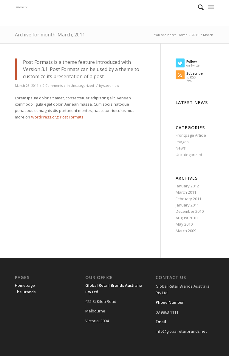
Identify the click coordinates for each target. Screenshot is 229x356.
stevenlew (111, 86)
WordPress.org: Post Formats (57, 117)
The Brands (25, 292)
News (181, 148)
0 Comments (53, 86)
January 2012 (187, 186)
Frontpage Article (191, 135)
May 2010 (184, 224)
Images (182, 141)
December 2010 (190, 211)
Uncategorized (82, 86)
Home (183, 35)
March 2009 (186, 230)
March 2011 (186, 192)
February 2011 (188, 198)
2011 (195, 35)
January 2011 (187, 205)
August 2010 (186, 218)
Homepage (25, 285)
